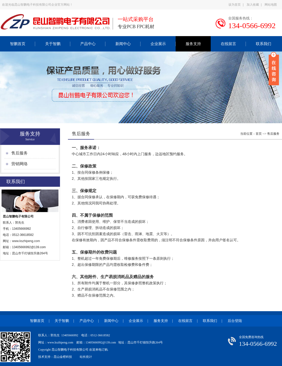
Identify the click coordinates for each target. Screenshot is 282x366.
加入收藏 (253, 4)
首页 (259, 133)
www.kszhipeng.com (26, 241)
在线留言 (228, 44)
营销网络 (19, 164)
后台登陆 (235, 321)
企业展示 (158, 44)
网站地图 (271, 4)
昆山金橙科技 (63, 357)
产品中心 (88, 44)
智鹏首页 (17, 44)
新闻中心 (123, 44)
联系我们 (263, 44)
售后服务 (19, 153)
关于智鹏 (53, 44)
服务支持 (193, 44)
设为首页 (234, 4)
